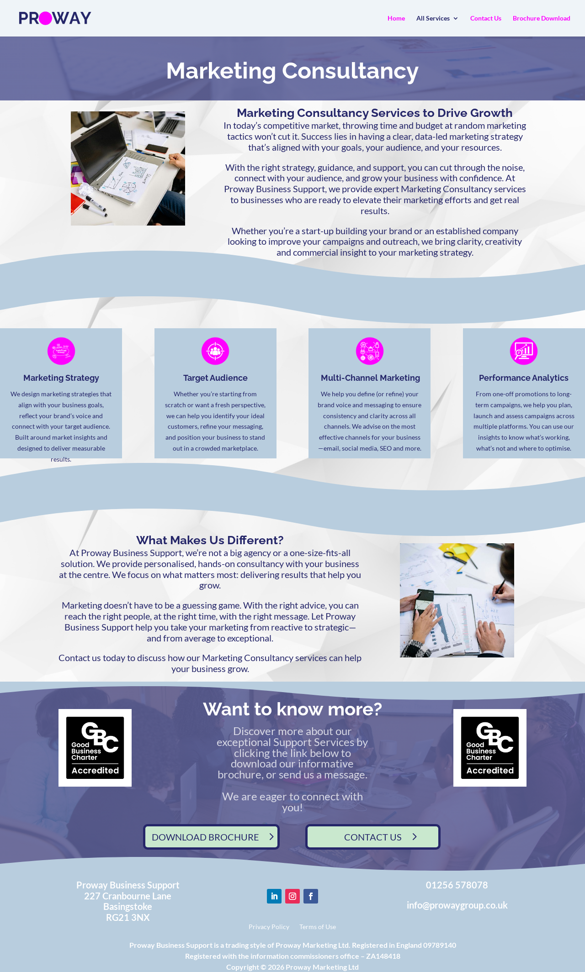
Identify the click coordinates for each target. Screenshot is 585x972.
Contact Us (485, 18)
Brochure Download (541, 18)
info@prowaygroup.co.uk (457, 904)
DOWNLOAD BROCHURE (205, 836)
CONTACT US (373, 836)
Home (396, 18)
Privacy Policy (269, 927)
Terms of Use (317, 927)
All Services (433, 18)
